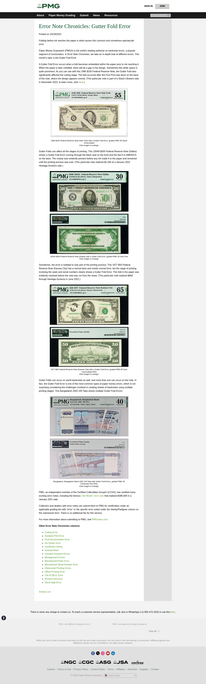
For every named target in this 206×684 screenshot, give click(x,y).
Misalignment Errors (55, 557)
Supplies (144, 669)
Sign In (148, 6)
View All (155, 631)
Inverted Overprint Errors (57, 554)
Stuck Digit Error (53, 582)
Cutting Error (51, 532)
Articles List (45, 592)
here (81, 82)
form (173, 612)
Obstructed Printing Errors (58, 568)
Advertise (132, 669)
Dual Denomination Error (57, 539)
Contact (155, 669)
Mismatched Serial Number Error (61, 564)
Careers (51, 669)
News (96, 15)
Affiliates (120, 669)
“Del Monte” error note (92, 496)
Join (162, 6)
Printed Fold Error (54, 579)
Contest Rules (98, 669)
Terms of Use (64, 669)
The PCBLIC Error (54, 575)
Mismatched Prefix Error (57, 561)
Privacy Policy (81, 669)
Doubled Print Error (54, 536)
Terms (111, 669)
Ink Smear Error (53, 543)
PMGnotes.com (100, 519)
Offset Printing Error (55, 572)
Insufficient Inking (53, 546)
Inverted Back (52, 550)
